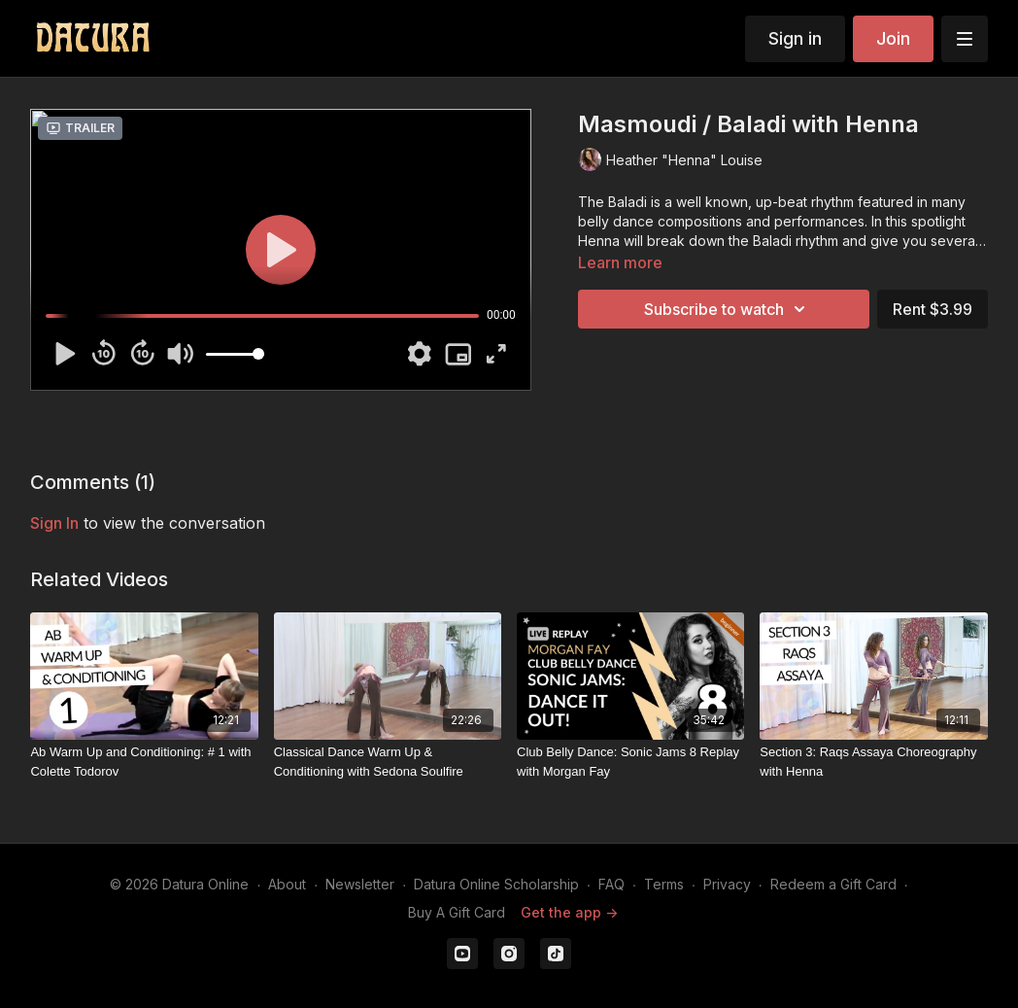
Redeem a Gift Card (833, 884)
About (287, 884)
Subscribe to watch (727, 309)
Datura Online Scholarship (496, 884)
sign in (54, 523)
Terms (664, 884)
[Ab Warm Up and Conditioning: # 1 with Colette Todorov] (143, 762)
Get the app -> (569, 912)
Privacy (727, 884)
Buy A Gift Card (456, 912)
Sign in (795, 38)
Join (893, 38)
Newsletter (359, 884)
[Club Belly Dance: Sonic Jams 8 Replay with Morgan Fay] (630, 762)
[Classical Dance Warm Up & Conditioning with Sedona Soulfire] (387, 762)
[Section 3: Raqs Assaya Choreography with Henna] (873, 762)
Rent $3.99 (932, 309)
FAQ (611, 884)
